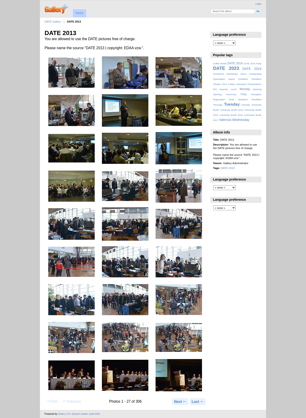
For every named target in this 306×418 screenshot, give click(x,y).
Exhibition (243, 79)
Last (198, 401)
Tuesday (232, 104)
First (51, 401)
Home (79, 13)
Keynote (223, 89)
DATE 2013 (228, 167)
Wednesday (240, 120)
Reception (256, 94)
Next (180, 401)
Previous (71, 401)
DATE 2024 (251, 69)
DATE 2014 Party (252, 63)
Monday (245, 89)
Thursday (218, 105)
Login (258, 4)
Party (244, 94)
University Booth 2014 (231, 110)
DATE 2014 (235, 63)
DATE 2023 (226, 68)
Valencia (225, 120)
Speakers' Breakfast (249, 99)
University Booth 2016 (231, 115)
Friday (231, 84)
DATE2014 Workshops (225, 74)
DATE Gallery (53, 21)
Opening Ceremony (224, 94)
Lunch (234, 89)
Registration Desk (223, 99)
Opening (257, 89)
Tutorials (245, 105)
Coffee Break (220, 63)
